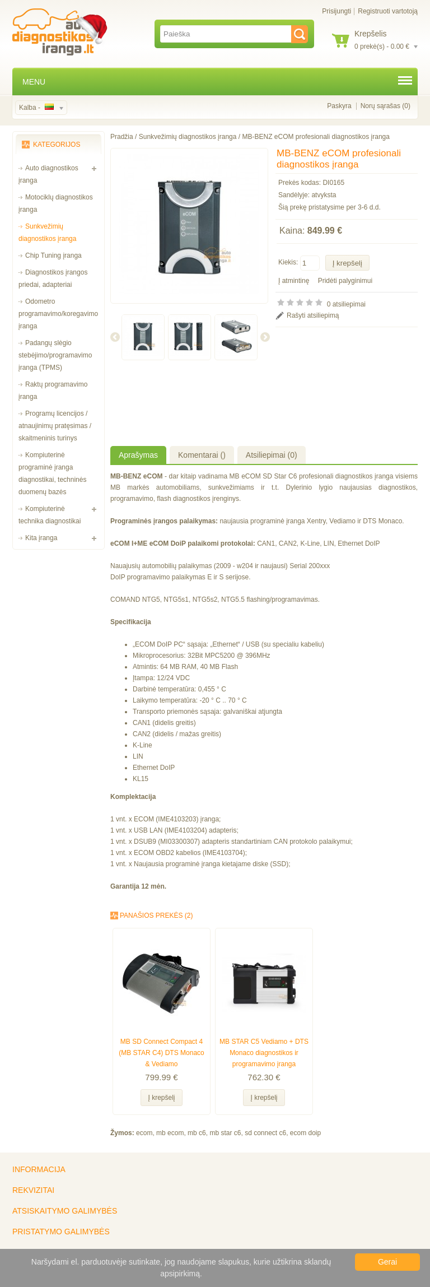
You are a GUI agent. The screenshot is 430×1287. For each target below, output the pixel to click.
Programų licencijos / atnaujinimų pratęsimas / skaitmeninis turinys (54, 426)
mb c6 (197, 1133)
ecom (144, 1133)
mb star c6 (225, 1133)
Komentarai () (202, 454)
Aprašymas (138, 454)
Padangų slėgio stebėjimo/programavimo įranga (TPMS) (55, 355)
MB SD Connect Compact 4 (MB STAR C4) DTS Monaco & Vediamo (161, 1053)
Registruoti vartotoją (388, 11)
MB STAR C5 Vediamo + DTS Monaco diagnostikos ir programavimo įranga (264, 1053)
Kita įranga (41, 538)
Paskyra (339, 106)
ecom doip (305, 1133)
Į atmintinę (293, 281)
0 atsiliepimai (346, 304)
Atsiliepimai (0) (271, 454)
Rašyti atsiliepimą (313, 315)
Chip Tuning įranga (53, 255)
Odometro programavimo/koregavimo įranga (58, 314)
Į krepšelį (161, 1098)
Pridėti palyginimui (345, 281)
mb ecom (170, 1133)
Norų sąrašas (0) (385, 106)
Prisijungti (336, 11)
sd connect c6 (265, 1133)
